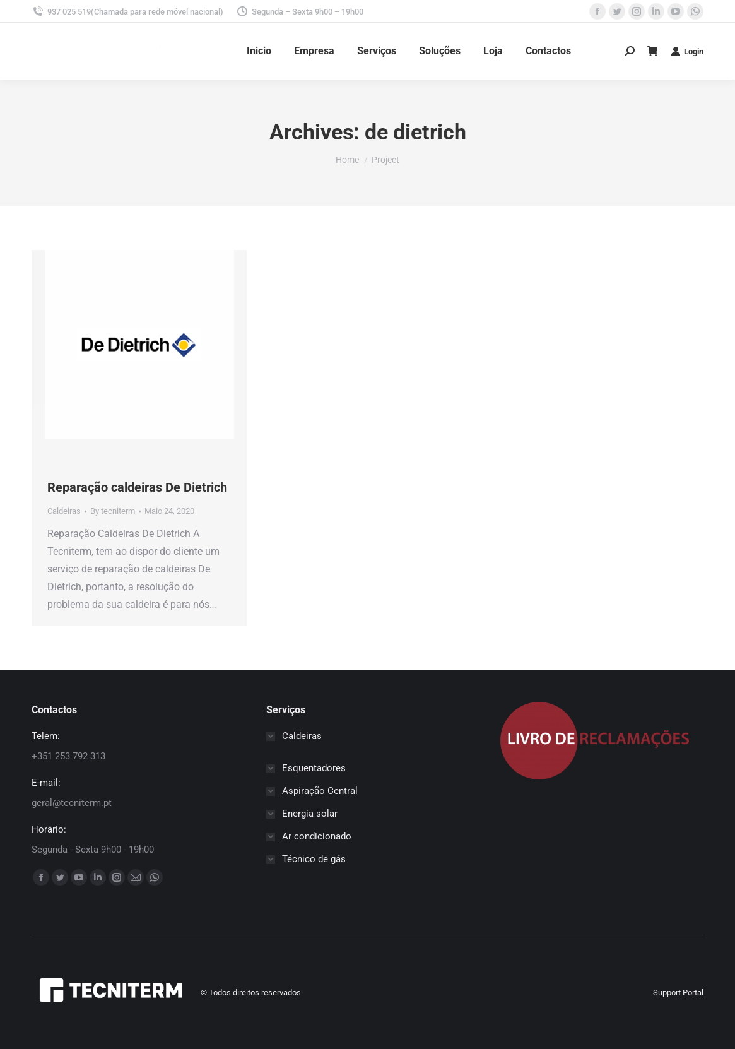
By (112, 511)
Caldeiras (64, 511)
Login (687, 51)
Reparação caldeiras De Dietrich (137, 487)
